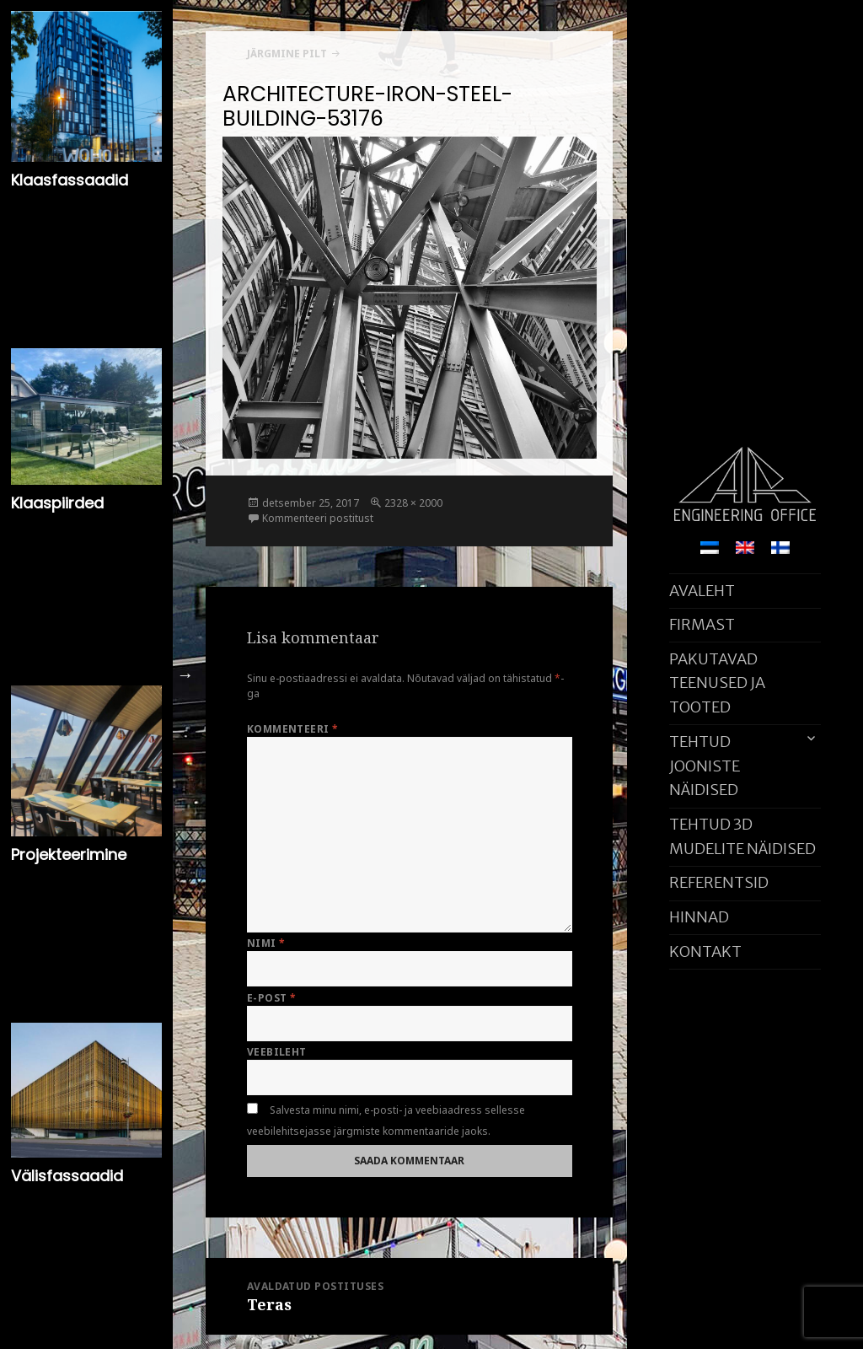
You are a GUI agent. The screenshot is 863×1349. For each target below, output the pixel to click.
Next (185, 674)
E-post (272, 998)
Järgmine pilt (287, 53)
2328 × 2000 (413, 503)
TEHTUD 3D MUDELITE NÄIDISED (742, 836)
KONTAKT (705, 951)
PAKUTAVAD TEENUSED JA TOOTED (717, 683)
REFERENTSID (719, 882)
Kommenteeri (293, 729)
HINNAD (699, 917)
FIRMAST (702, 624)
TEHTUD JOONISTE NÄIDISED (704, 766)
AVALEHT (702, 590)
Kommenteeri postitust (317, 518)
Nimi (266, 943)
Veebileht (277, 1052)
